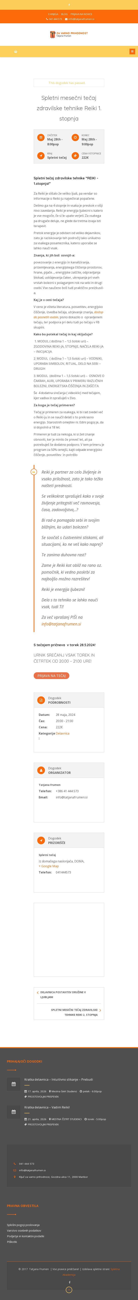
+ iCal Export (71, 684)
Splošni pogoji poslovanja (23, 1225)
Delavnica (62, 733)
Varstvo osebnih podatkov (24, 1230)
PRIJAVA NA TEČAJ (51, 675)
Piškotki (12, 1242)
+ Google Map (49, 866)
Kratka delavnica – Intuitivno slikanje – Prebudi (58, 1079)
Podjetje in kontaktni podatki (25, 1236)
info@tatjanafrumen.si (61, 624)
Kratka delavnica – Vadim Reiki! (47, 1107)
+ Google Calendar (47, 684)
